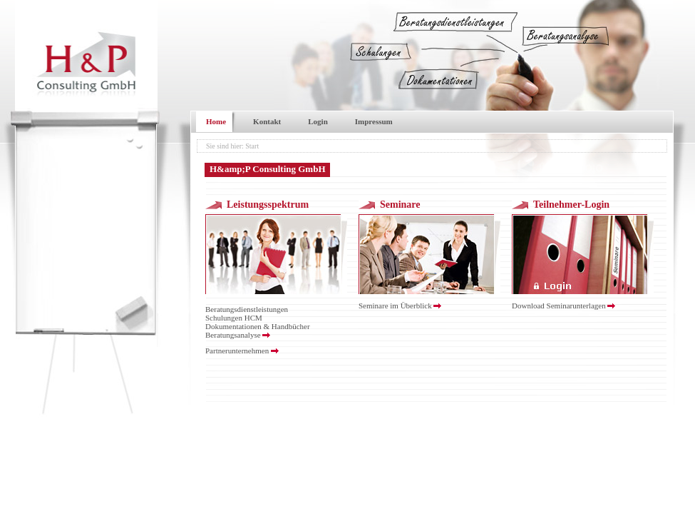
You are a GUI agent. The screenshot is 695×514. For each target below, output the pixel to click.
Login (318, 121)
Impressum (374, 121)
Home (216, 121)
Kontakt (267, 121)
